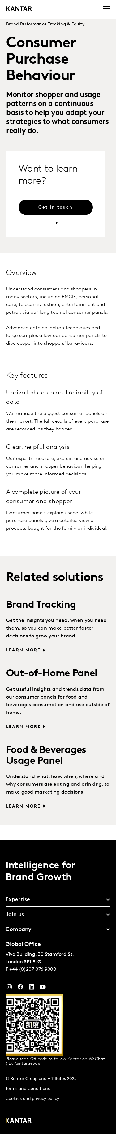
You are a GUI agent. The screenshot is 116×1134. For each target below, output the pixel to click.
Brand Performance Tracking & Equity (45, 24)
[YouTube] (31, 988)
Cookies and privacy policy (32, 1098)
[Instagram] (9, 988)
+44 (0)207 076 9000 (32, 969)
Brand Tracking (41, 605)
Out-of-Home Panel (51, 674)
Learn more (23, 650)
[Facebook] (20, 988)
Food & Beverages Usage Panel (46, 755)
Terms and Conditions (28, 1089)
